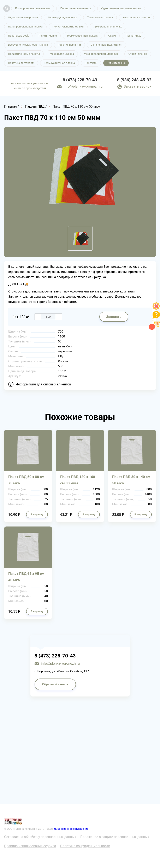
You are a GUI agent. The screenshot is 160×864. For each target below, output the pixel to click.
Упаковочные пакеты (136, 17)
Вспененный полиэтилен (106, 44)
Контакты (91, 62)
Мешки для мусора (62, 53)
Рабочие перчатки (69, 44)
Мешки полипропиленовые (101, 53)
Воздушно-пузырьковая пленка (28, 44)
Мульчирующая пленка (62, 17)
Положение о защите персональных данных (114, 837)
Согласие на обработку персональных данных (40, 837)
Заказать (114, 317)
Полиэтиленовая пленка (75, 8)
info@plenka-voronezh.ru (83, 86)
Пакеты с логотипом (21, 62)
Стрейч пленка (137, 53)
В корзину (37, 514)
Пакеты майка (47, 35)
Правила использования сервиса (30, 846)
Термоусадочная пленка (59, 62)
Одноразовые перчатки (23, 17)
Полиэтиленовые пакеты (24, 53)
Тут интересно (116, 62)
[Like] (156, 309)
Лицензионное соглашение (71, 828)
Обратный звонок (55, 684)
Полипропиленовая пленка (25, 26)
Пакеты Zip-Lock (18, 35)
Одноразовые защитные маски (121, 8)
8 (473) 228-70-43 (80, 79)
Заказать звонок (138, 86)
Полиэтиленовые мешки (68, 26)
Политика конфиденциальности (85, 846)
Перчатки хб (133, 35)
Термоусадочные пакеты (82, 35)
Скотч (112, 35)
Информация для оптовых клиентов (43, 384)
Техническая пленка (100, 17)
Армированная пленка (108, 26)
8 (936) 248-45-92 (134, 79)
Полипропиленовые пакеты (32, 8)
